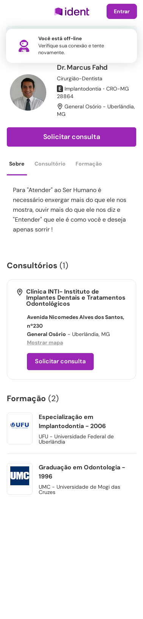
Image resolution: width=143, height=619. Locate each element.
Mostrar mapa (45, 342)
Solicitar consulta (71, 136)
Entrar (122, 11)
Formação (88, 163)
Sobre (16, 163)
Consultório (50, 163)
